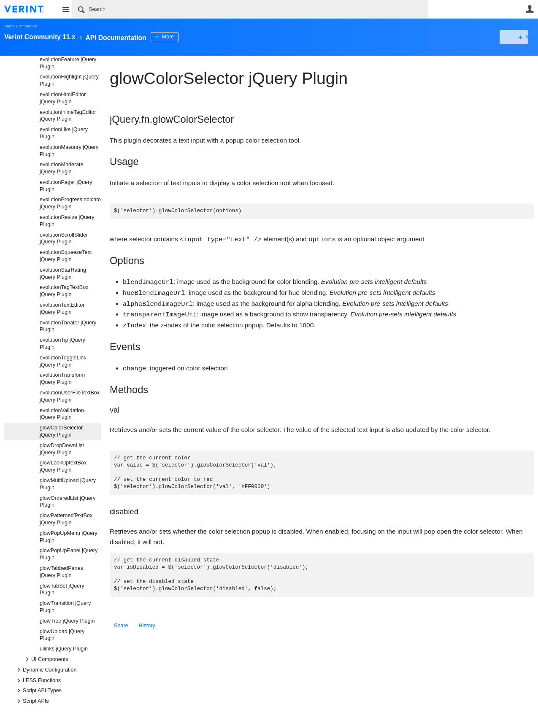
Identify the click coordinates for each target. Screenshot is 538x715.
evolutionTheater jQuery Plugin (68, 326)
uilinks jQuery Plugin (64, 649)
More (190, 37)
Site (65, 9)
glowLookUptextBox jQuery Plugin (63, 466)
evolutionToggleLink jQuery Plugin (63, 361)
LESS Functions (37, 680)
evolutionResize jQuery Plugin (67, 220)
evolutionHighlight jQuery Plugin (69, 80)
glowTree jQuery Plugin (67, 621)
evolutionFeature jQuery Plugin (68, 63)
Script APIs (31, 701)
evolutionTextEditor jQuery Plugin (62, 308)
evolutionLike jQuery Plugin (64, 133)
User (529, 9)
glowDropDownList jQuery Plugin (62, 449)
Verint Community (20, 26)
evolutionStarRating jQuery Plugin (63, 273)
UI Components (45, 659)
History (147, 623)
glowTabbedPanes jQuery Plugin (61, 571)
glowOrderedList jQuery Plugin (67, 501)
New (514, 37)
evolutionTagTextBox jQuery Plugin (64, 290)
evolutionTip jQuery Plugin (62, 343)
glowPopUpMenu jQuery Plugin (68, 536)
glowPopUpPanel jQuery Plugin (68, 554)
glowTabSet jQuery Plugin (62, 589)
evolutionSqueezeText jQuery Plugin (66, 255)
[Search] (250, 9)
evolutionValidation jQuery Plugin (62, 414)
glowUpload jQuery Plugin (62, 635)
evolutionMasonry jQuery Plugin (69, 150)
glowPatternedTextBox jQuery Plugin (66, 519)
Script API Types (38, 690)
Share (121, 623)
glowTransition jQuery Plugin (65, 606)
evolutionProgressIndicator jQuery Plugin (70, 203)
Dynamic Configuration (45, 670)
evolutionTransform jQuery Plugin (62, 378)
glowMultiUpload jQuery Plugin (68, 484)
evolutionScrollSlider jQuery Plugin (64, 238)
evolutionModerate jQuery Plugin (62, 168)
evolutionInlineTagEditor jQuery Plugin (68, 115)
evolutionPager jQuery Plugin (66, 185)
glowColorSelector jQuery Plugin (61, 431)
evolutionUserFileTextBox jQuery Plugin (70, 396)
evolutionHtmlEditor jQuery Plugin (63, 98)
